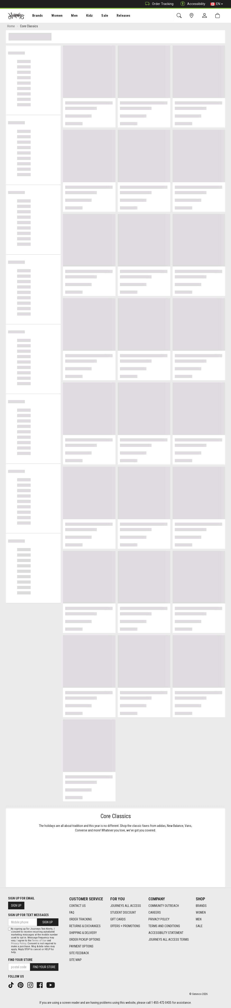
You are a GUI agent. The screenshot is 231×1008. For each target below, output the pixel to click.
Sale (98, 16)
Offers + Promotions (125, 926)
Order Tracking (158, 4)
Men (70, 16)
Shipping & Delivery (83, 933)
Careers (154, 912)
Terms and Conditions (164, 926)
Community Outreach (163, 906)
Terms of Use (39, 940)
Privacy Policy (158, 919)
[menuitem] (35, 16)
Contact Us (77, 906)
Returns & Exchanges (85, 926)
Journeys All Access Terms (168, 939)
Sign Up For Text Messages (28, 915)
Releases (117, 16)
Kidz (84, 16)
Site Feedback (79, 953)
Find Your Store (20, 960)
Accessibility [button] (191, 4)
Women (53, 16)
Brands (35, 16)
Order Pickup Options (84, 939)
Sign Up (16, 905)
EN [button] (216, 4)
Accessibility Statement (165, 933)
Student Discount (123, 912)
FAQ (71, 912)
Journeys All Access (125, 906)
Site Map (75, 960)
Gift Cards (118, 919)
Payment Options (81, 946)
